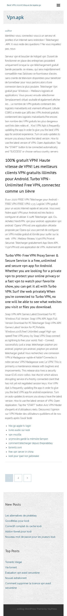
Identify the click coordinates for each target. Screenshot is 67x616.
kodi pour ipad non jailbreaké (24, 456)
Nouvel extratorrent (16, 578)
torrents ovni (15, 447)
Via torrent (11, 567)
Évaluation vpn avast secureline (22, 572)
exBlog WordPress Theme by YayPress (37, 609)
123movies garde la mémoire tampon (28, 438)
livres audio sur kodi (19, 430)
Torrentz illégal (13, 562)
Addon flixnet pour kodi (18, 531)
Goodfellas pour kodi (17, 521)
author (8, 31)
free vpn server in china (21, 451)
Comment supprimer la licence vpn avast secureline (28, 585)
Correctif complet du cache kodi (23, 526)
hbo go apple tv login (20, 425)
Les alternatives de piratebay (21, 515)
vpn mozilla (15, 434)
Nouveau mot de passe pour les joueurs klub (30, 537)
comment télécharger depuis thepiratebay (31, 443)
